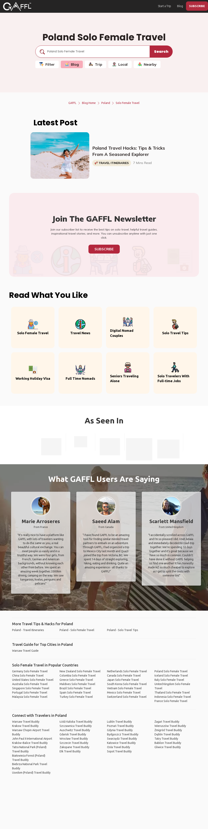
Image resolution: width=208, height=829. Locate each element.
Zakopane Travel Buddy (74, 747)
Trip (95, 64)
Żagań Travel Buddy (166, 721)
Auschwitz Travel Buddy (75, 730)
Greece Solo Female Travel (76, 679)
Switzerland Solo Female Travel (127, 696)
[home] (17, 6)
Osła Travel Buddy (118, 747)
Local (120, 64)
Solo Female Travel (128, 103)
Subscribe (104, 249)
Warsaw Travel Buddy (25, 721)
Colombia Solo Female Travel (78, 675)
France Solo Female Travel (170, 701)
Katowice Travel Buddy (121, 742)
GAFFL (72, 103)
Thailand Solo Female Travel (172, 692)
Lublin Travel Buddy (119, 721)
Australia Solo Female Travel (30, 684)
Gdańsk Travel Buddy (73, 734)
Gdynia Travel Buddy (120, 730)
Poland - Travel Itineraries (28, 630)
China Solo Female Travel (28, 675)
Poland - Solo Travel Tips (122, 630)
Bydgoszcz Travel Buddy (122, 734)
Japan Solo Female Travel (123, 679)
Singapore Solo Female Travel (30, 688)
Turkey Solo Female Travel (76, 696)
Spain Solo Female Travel (75, 692)
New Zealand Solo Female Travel (80, 671)
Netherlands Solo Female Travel (127, 671)
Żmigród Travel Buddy (168, 730)
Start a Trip (164, 6)
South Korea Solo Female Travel (127, 684)
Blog (180, 6)
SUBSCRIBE (197, 6)
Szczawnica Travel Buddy (76, 725)
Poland (105, 103)
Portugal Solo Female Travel (29, 692)
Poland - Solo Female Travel (77, 630)
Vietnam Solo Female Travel (124, 688)
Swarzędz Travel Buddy (122, 738)
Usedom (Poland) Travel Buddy (31, 772)
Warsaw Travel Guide (25, 650)
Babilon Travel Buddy (167, 742)
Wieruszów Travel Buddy (170, 725)
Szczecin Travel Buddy (74, 742)
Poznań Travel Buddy (120, 725)
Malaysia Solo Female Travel (29, 696)
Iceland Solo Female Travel (171, 675)
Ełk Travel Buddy (70, 751)
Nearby (147, 64)
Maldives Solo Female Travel (77, 684)
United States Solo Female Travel (33, 679)
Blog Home (89, 103)
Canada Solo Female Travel (124, 675)
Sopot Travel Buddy (119, 751)
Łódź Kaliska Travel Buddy (76, 721)
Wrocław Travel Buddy (74, 738)
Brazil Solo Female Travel (75, 688)
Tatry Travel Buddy (166, 738)
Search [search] (161, 51)
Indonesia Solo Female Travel (172, 696)
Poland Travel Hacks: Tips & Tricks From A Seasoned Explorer (128, 151)
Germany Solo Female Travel (30, 671)
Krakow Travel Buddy (25, 725)
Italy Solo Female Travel (169, 679)
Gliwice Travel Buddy (167, 747)
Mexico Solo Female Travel (124, 692)
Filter (47, 64)
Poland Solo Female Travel (171, 671)
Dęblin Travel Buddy (167, 734)
